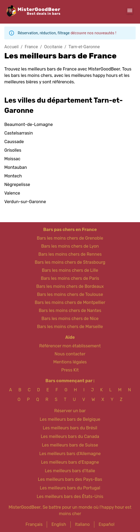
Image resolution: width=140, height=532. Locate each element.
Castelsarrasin (18, 133)
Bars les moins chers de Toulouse (70, 294)
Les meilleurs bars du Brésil (70, 427)
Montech (13, 175)
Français (34, 524)
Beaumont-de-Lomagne (28, 124)
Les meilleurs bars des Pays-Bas (70, 479)
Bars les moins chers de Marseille (70, 326)
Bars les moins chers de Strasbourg (70, 262)
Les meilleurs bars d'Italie (70, 470)
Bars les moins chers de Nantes (70, 310)
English (58, 524)
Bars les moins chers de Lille (70, 270)
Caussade (14, 141)
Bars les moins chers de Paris (70, 278)
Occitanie (53, 46)
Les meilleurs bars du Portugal (70, 487)
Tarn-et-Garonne (84, 46)
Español (106, 524)
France (31, 46)
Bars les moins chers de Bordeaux (70, 286)
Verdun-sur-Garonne (25, 201)
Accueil (11, 46)
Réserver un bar (70, 410)
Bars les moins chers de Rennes (70, 254)
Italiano (82, 524)
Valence (12, 193)
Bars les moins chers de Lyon (70, 246)
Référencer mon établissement (70, 345)
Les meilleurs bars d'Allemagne (70, 453)
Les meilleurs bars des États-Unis (70, 496)
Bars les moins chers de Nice (70, 318)
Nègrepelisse (17, 184)
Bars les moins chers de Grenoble (70, 238)
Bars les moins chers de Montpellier (70, 302)
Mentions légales (70, 361)
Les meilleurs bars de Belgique (70, 419)
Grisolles (12, 150)
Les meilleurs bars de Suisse (70, 445)
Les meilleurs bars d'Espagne (70, 462)
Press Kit (70, 370)
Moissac (12, 158)
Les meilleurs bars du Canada (70, 436)
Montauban (15, 167)
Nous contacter (70, 353)
